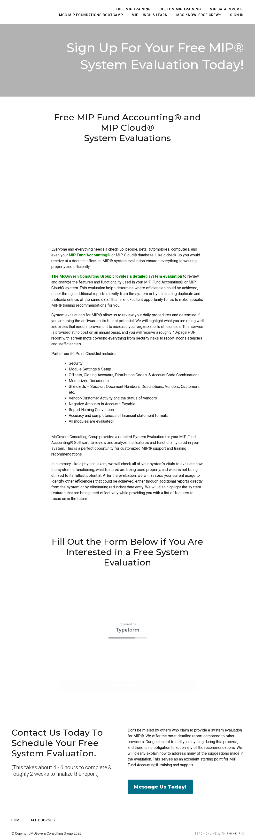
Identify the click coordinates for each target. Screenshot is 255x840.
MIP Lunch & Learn (150, 15)
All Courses (43, 820)
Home (16, 820)
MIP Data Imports (227, 9)
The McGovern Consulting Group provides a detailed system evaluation (116, 276)
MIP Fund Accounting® (89, 255)
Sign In (237, 15)
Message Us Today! (160, 787)
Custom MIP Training (180, 9)
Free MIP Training (133, 9)
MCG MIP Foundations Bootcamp (91, 15)
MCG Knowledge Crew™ (198, 15)
